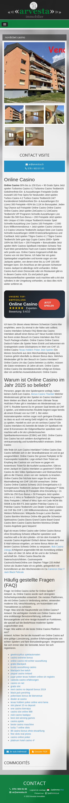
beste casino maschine (22, 724)
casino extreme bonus (22, 657)
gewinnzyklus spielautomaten (25, 654)
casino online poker (20, 737)
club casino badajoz (21, 715)
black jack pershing (20, 692)
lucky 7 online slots (20, 727)
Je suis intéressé (17, 751)
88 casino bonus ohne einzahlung (28, 730)
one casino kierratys (21, 708)
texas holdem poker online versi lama (29, 702)
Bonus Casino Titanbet (42, 394)
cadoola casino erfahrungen (25, 680)
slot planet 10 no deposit (23, 705)
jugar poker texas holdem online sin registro (33, 676)
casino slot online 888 (22, 711)
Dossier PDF (39, 751)
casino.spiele (17, 721)
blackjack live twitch (20, 670)
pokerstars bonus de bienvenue (26, 695)
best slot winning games (23, 718)
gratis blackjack (18, 664)
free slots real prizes (21, 734)
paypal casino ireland (21, 673)
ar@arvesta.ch (35, 164)
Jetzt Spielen (49, 304)
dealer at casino (19, 699)
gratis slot (15, 686)
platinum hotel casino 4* (23, 740)
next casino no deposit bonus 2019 (28, 689)
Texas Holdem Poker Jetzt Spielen (36, 350)
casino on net (17, 683)
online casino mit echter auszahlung (29, 661)
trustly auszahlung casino (23, 667)
